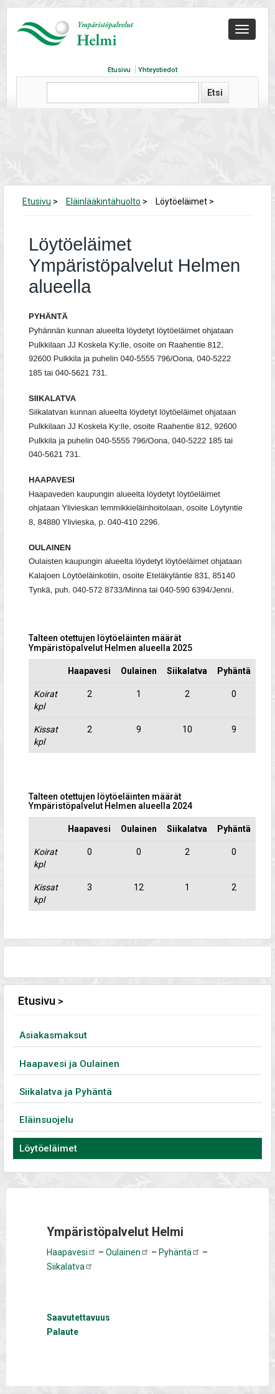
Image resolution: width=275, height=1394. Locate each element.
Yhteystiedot (157, 70)
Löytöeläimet (48, 1148)
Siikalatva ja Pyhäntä (65, 1091)
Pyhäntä (179, 1252)
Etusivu (119, 70)
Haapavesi (71, 1252)
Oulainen (127, 1252)
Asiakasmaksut (53, 1035)
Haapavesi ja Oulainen (69, 1063)
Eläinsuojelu (46, 1119)
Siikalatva (70, 1267)
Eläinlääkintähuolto (103, 201)
